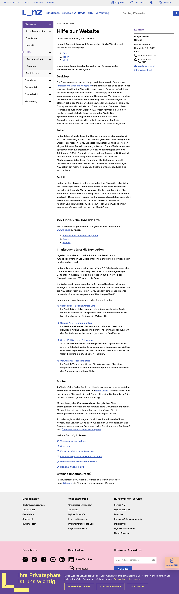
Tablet (66, 57)
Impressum (134, 579)
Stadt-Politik (85, 13)
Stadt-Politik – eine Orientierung (77, 340)
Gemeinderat (29, 515)
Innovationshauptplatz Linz (81, 524)
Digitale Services (122, 510)
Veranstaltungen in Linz (73, 440)
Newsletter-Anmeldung (128, 550)
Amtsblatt (73, 510)
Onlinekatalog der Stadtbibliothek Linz (81, 456)
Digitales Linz (76, 550)
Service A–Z (120, 505)
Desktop (67, 53)
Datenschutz (120, 579)
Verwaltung (102, 13)
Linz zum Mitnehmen (78, 519)
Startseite (30, 24)
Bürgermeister (29, 524)
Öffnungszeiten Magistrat (80, 505)
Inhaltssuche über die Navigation (74, 86)
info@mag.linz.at (146, 66)
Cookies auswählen (110, 587)
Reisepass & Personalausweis (128, 519)
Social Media (30, 550)
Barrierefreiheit (35, 59)
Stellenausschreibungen (34, 505)
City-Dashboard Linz (77, 529)
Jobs (27, 3)
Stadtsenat (28, 519)
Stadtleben (53, 13)
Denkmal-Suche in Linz (72, 467)
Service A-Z (69, 13)
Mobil (66, 60)
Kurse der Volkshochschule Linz (77, 451)
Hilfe (37, 52)
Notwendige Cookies (79, 587)
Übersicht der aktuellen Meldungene (81, 429)
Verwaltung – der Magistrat (75, 361)
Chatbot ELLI (145, 70)
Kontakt (50, 3)
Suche (66, 239)
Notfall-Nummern (122, 533)
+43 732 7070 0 (146, 55)
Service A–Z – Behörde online (76, 323)
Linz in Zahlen (29, 510)
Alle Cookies (137, 587)
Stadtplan (38, 3)
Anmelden (123, 569)
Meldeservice (120, 524)
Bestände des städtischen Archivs (78, 462)
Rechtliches (32, 73)
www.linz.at (63, 230)
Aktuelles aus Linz (11, 3)
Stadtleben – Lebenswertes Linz (77, 306)
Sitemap (31, 66)
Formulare (118, 515)
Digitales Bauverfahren (124, 529)
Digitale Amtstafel (76, 515)
